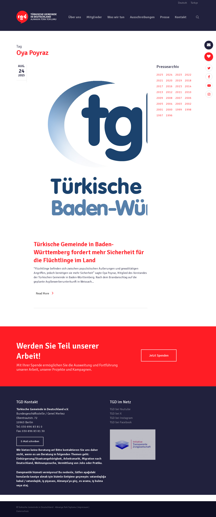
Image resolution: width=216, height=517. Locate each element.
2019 (178, 80)
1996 (169, 115)
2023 (178, 75)
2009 (159, 98)
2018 (188, 80)
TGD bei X (116, 413)
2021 (159, 80)
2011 (178, 92)
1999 (178, 109)
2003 (178, 104)
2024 (169, 75)
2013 (159, 92)
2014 (188, 86)
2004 (169, 104)
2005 (159, 104)
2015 (178, 86)
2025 (159, 75)
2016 (169, 86)
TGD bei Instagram (121, 418)
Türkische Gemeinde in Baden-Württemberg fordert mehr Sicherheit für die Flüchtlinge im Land (89, 252)
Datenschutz (22, 511)
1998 (188, 109)
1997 (159, 115)
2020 (169, 80)
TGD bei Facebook (121, 422)
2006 (188, 98)
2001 (159, 109)
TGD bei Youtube (120, 409)
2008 (169, 98)
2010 (188, 92)
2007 (178, 98)
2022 (188, 75)
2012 (169, 92)
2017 (159, 86)
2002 (188, 104)
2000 (169, 109)
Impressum (83, 507)
